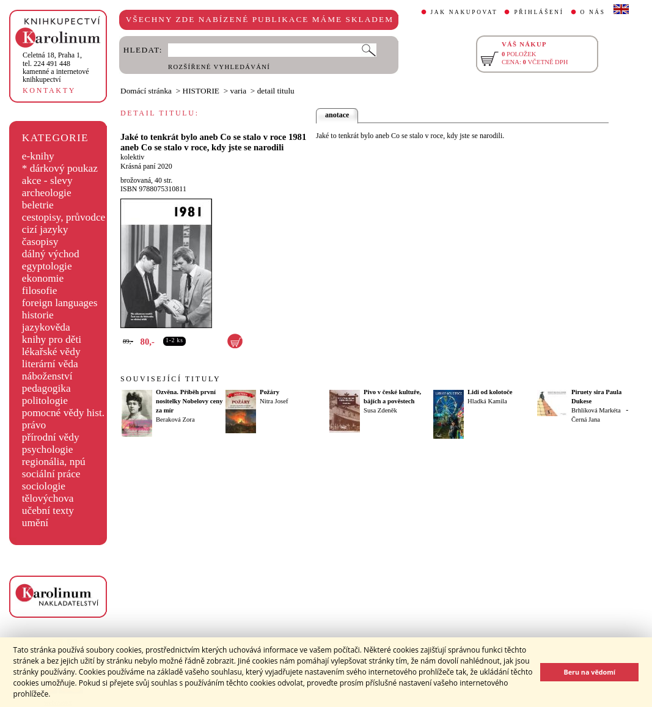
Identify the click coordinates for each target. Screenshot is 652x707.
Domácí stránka (146, 90)
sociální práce (51, 474)
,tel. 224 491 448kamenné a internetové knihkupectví (56, 67)
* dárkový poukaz (60, 168)
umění (35, 523)
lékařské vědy (51, 351)
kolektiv (132, 157)
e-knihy (38, 156)
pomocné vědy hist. (63, 413)
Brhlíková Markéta (596, 410)
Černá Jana (585, 419)
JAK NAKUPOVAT (464, 12)
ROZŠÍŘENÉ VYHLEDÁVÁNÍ (219, 67)
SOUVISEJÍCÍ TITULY (170, 379)
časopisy (40, 241)
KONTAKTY (49, 90)
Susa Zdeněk (380, 410)
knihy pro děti (51, 339)
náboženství (47, 376)
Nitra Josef (274, 401)
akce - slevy (47, 180)
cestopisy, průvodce (64, 217)
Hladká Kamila (487, 401)
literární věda (50, 364)
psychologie (47, 449)
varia (238, 90)
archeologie (46, 193)
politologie (45, 400)
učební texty (48, 510)
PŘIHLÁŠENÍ (538, 12)
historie (38, 315)
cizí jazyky (45, 229)
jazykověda (46, 327)
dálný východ (50, 254)
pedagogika (46, 388)
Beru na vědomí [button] (589, 671)
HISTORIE (201, 90)
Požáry (269, 392)
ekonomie (43, 278)
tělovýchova (48, 498)
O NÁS (593, 12)
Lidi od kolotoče (489, 392)
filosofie (39, 290)
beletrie (38, 205)
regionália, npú (54, 461)
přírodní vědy (50, 437)
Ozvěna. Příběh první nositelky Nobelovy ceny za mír (189, 401)
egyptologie (47, 266)
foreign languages (60, 303)
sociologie (43, 486)
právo (34, 425)
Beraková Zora (175, 419)
